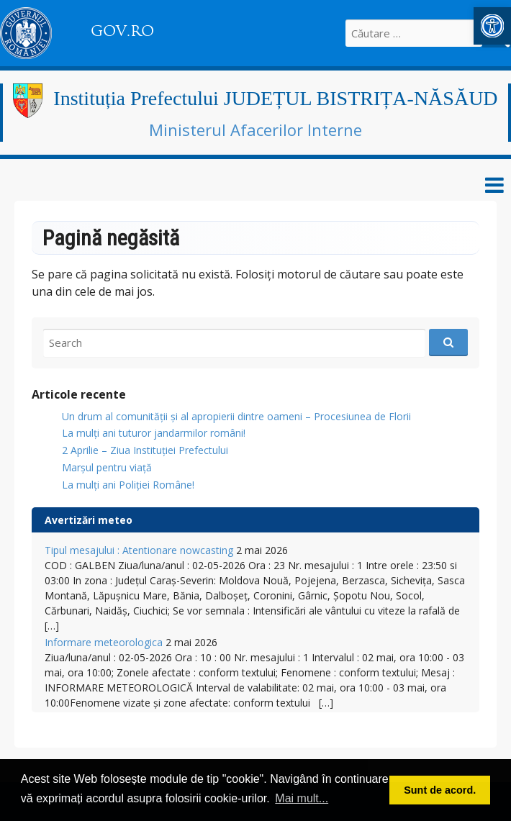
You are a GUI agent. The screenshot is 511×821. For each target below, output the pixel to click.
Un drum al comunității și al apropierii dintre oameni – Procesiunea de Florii (236, 416)
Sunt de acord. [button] (440, 790)
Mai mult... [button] (301, 798)
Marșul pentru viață (107, 467)
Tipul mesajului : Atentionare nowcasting (139, 550)
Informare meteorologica (104, 642)
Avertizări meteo (88, 520)
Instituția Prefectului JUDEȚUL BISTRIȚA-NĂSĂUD (275, 98)
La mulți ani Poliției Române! (128, 484)
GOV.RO (122, 31)
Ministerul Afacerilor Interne (255, 129)
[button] (492, 26)
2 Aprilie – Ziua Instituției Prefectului (145, 450)
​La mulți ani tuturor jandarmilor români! (153, 433)
